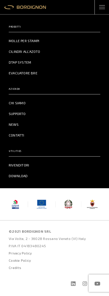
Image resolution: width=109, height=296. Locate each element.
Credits (15, 267)
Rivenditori (19, 165)
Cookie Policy (20, 260)
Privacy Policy (20, 253)
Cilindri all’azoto (24, 51)
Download (18, 176)
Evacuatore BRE (23, 73)
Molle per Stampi (24, 41)
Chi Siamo (17, 103)
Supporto (17, 114)
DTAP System (20, 62)
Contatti (16, 135)
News (14, 124)
